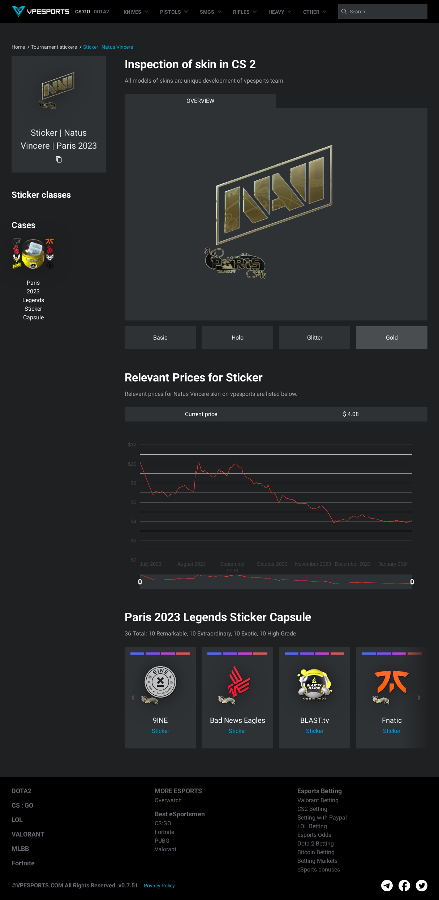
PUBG (162, 840)
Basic (160, 337)
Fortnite (23, 863)
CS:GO (82, 11)
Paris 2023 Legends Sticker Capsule (33, 300)
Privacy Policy (159, 885)
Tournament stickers (54, 47)
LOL (17, 819)
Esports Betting (319, 791)
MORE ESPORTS (178, 791)
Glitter (314, 337)
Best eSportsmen (180, 814)
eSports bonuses (318, 869)
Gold (392, 337)
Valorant (165, 849)
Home (18, 47)
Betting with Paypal (322, 817)
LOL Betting (312, 826)
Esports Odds (314, 834)
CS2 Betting (312, 808)
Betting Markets (317, 860)
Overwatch (168, 800)
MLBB (20, 848)
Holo (238, 337)
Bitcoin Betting (316, 852)
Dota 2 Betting (315, 843)
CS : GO (22, 805)
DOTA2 (101, 11)
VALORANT (28, 834)
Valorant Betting (318, 800)
